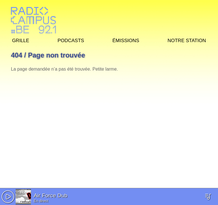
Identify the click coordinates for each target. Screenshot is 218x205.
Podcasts (71, 40)
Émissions (125, 40)
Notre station (186, 40)
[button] (8, 196)
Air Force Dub (50, 195)
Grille (20, 40)
